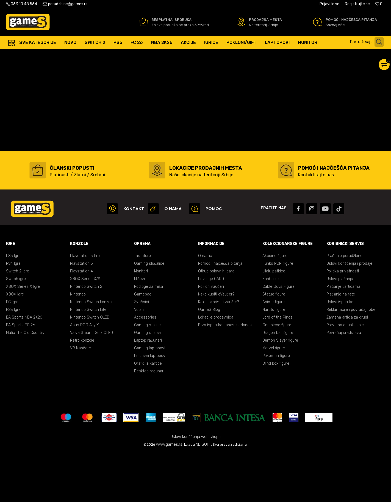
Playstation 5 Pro (85, 304)
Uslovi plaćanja (339, 327)
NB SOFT (203, 493)
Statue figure (273, 343)
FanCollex (270, 327)
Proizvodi (51, 55)
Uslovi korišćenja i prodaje (349, 312)
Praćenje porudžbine (344, 304)
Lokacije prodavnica (215, 366)
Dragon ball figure (277, 381)
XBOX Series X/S (85, 327)
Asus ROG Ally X (84, 374)
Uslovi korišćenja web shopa (195, 485)
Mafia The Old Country (25, 381)
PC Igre (12, 350)
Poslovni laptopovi (150, 404)
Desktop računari (149, 420)
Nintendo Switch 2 (86, 335)
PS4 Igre (13, 312)
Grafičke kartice (148, 412)
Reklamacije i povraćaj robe (350, 358)
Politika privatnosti (342, 320)
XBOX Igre (15, 343)
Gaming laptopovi (149, 397)
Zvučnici (141, 350)
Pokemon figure (276, 404)
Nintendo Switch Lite (88, 358)
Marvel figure (273, 397)
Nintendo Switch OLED (89, 366)
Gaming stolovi (147, 381)
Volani (139, 358)
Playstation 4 (81, 320)
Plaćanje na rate (340, 343)
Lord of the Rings (277, 366)
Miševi (139, 327)
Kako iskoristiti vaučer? (218, 350)
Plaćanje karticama (343, 335)
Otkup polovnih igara (216, 320)
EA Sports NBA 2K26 (24, 366)
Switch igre (16, 327)
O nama (205, 304)
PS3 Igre (13, 358)
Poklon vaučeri (211, 335)
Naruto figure (273, 358)
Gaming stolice (147, 374)
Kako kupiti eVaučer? (216, 343)
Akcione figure (274, 304)
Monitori (141, 320)
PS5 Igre (13, 304)
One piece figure (276, 374)
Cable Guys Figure (278, 335)
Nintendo (78, 343)
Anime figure (273, 350)
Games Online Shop (22, 55)
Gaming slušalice (149, 312)
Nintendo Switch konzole (91, 350)
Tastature (142, 304)
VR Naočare (80, 397)
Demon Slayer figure (280, 389)
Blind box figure (275, 412)
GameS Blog (209, 358)
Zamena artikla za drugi (347, 366)
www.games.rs (169, 493)
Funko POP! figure (277, 312)
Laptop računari (148, 389)
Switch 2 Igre (17, 320)
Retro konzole (82, 389)
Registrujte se (357, 4)
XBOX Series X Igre (23, 335)
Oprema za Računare (81, 55)
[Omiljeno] (378, 4)
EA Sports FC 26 (20, 374)
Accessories (145, 366)
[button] (368, 42)
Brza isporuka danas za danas (225, 374)
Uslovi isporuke (339, 350)
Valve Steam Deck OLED (91, 381)
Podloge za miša (148, 335)
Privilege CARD (211, 327)
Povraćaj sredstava (343, 381)
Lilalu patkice (273, 320)
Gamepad (142, 343)
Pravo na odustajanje (345, 374)
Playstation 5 (81, 312)
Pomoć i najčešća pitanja (220, 312)
